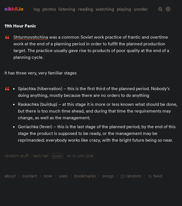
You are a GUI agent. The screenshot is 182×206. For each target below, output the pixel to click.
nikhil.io (13, 9)
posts (57, 155)
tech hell (40, 155)
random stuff (16, 155)
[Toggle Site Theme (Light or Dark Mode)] (168, 9)
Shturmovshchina (30, 37)
